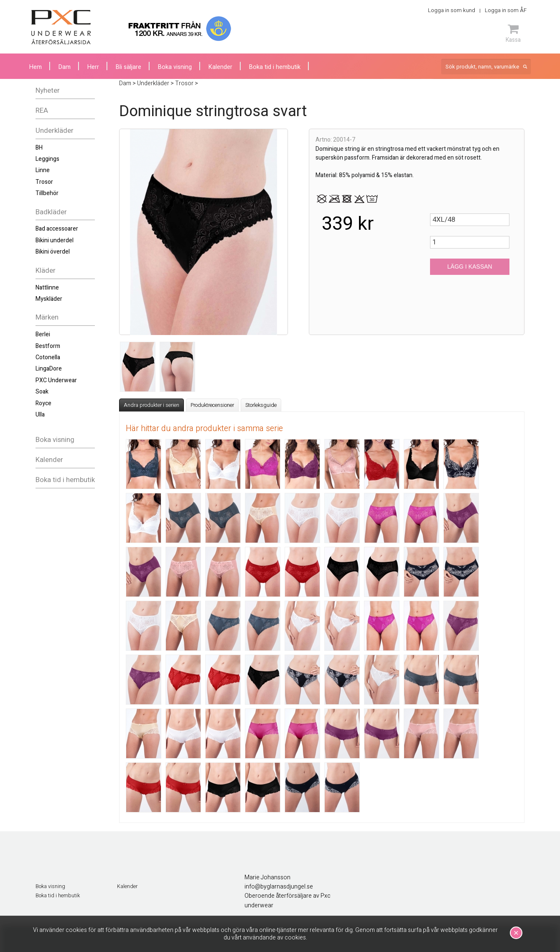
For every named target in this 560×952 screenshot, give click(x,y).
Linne (43, 170)
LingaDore (49, 368)
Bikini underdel (55, 240)
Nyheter (48, 90)
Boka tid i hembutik (65, 480)
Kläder (46, 270)
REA (42, 110)
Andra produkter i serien (151, 405)
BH (39, 147)
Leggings (47, 159)
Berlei (43, 334)
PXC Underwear (56, 380)
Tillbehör (47, 193)
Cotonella (48, 357)
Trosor (44, 182)
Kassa (513, 33)
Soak (42, 391)
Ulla (40, 414)
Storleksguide (261, 405)
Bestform (48, 346)
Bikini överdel (53, 251)
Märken (47, 317)
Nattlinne (47, 287)
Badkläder (51, 212)
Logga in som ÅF (506, 10)
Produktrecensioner (212, 405)
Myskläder (49, 298)
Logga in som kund (451, 10)
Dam (65, 67)
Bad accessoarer (57, 228)
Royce (43, 403)
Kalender (49, 459)
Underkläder (55, 130)
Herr (93, 67)
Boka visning (55, 439)
